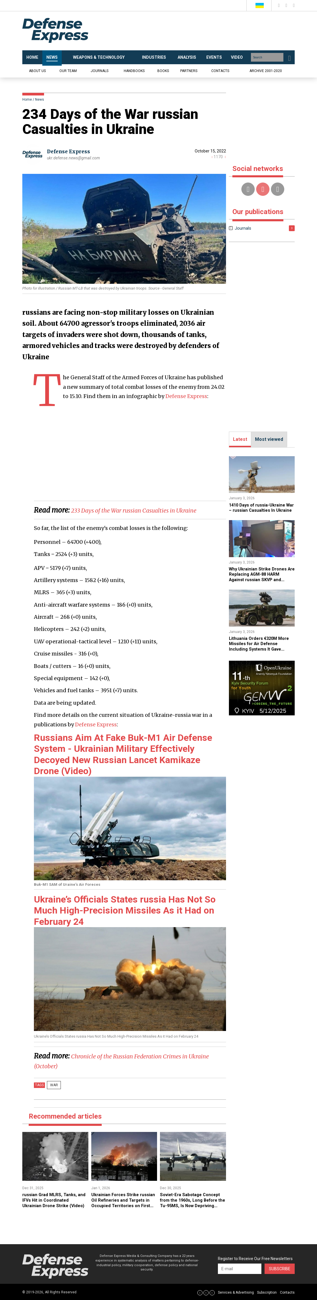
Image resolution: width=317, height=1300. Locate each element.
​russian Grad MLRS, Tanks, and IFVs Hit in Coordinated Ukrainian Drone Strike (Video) (51, 1202)
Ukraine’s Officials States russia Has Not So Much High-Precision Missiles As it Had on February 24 (125, 910)
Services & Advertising (236, 1292)
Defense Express (70, 151)
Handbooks (134, 71)
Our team (68, 71)
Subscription (267, 1292)
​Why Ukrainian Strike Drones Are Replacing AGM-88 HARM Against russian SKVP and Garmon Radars (261, 582)
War (52, 1085)
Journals (99, 71)
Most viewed (269, 439)
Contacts (220, 71)
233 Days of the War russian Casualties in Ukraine (148, 510)
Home (27, 99)
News (39, 99)
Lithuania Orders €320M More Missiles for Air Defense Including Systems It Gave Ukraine (261, 651)
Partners (188, 71)
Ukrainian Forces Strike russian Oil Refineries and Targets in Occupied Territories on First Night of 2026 (121, 1205)
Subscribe (279, 1268)
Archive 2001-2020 (265, 71)
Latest (240, 439)
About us (37, 71)
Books (163, 71)
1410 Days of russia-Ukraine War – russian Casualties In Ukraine (260, 510)
